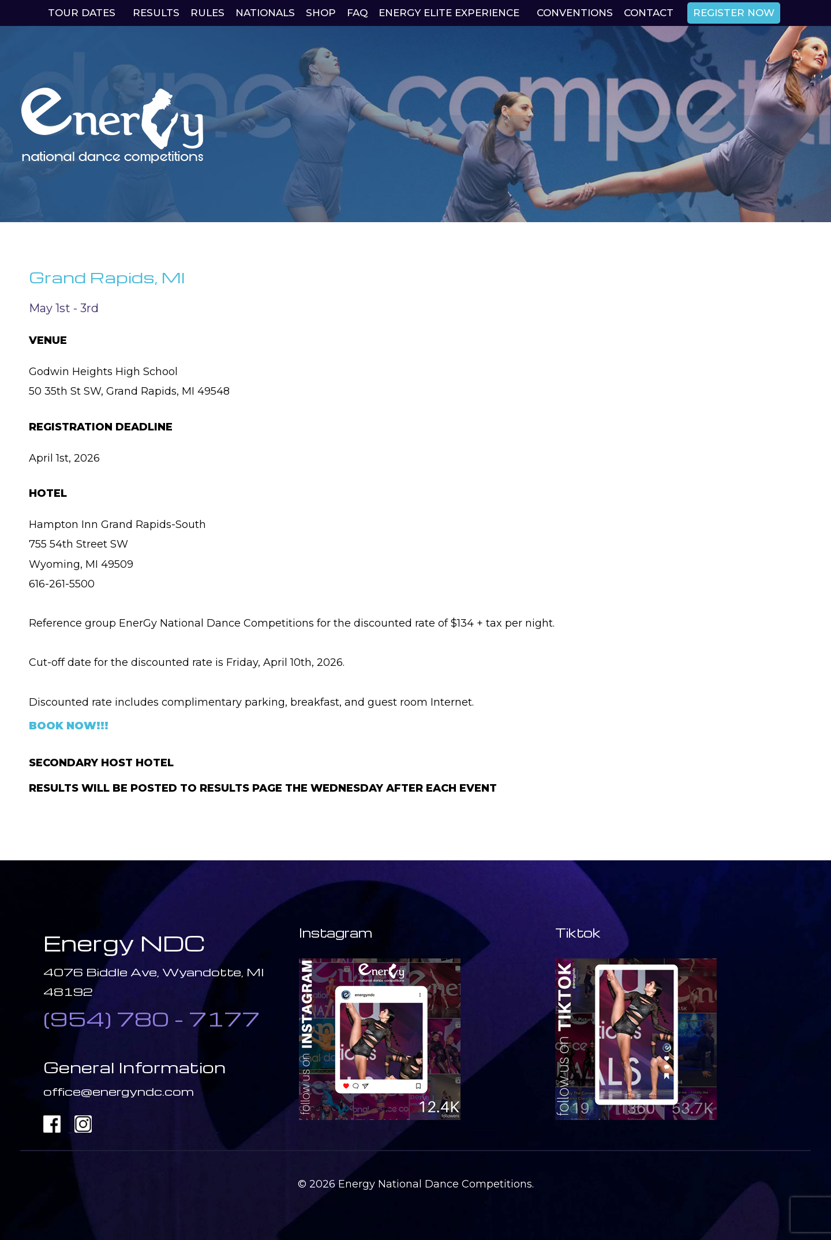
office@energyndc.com (118, 1091)
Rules (207, 12)
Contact (648, 12)
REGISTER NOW (733, 12)
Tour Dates (81, 12)
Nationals (265, 12)
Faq (357, 12)
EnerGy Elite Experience (449, 12)
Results (156, 12)
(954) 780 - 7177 (151, 1018)
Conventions (575, 12)
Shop (321, 12)
